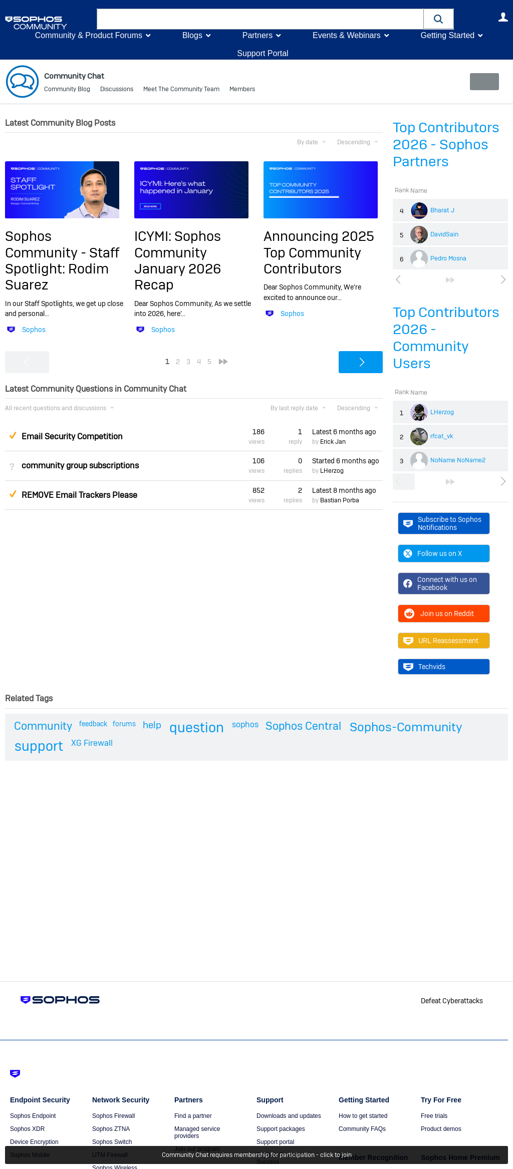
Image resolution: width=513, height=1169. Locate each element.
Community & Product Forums (88, 35)
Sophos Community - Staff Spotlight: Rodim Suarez (62, 260)
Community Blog (67, 90)
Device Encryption (34, 1141)
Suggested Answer (12, 435)
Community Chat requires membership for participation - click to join (257, 1155)
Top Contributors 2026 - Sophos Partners (446, 144)
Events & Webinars (347, 35)
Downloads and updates (288, 1115)
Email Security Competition (72, 436)
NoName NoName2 (457, 460)
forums (124, 723)
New (485, 82)
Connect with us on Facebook (440, 583)
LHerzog (442, 412)
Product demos (441, 1128)
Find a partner (193, 1115)
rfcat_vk (441, 436)
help (152, 725)
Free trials (434, 1115)
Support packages (280, 1128)
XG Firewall (92, 743)
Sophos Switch (112, 1141)
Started (345, 460)
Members (242, 90)
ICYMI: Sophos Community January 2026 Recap (177, 260)
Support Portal (262, 53)
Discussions (116, 90)
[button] (439, 19)
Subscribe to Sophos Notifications (442, 522)
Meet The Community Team (181, 90)
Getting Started (447, 35)
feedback (93, 723)
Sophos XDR (27, 1128)
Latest (344, 431)
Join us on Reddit (438, 614)
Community (43, 726)
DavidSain (444, 234)
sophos (245, 724)
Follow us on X (432, 553)
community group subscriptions (80, 465)
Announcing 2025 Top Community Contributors (319, 252)
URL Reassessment (440, 641)
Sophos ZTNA (111, 1128)
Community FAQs (362, 1128)
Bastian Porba (339, 500)
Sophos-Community (406, 727)
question (196, 727)
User (503, 17)
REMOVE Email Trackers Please (79, 495)
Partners (257, 35)
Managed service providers (197, 1132)
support (39, 746)
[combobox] (260, 19)
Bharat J (442, 210)
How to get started (363, 1115)
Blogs (192, 35)
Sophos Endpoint (33, 1115)
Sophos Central (303, 726)
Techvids (424, 667)
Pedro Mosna (448, 258)
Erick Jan (333, 442)
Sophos (34, 329)
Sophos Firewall (113, 1115)
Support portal (275, 1141)
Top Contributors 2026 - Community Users (446, 338)
